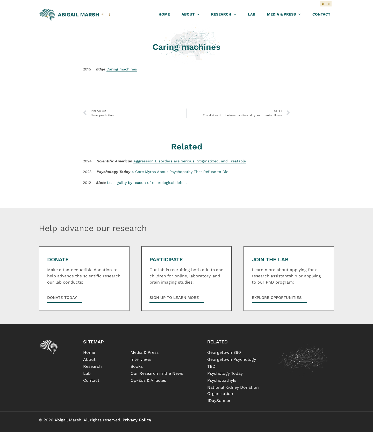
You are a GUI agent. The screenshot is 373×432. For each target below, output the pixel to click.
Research (223, 14)
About (190, 14)
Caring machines (121, 69)
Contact (321, 14)
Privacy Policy (137, 419)
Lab (251, 14)
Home (164, 14)
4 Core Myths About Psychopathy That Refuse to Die (180, 172)
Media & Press (284, 14)
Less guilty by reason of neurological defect (147, 183)
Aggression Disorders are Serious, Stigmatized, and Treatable (189, 161)
